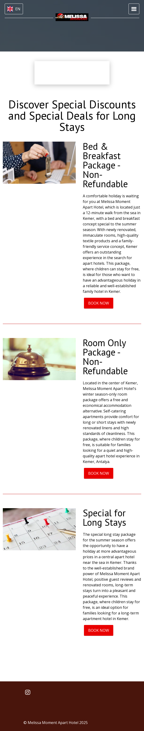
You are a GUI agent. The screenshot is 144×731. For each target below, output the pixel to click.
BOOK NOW (98, 303)
